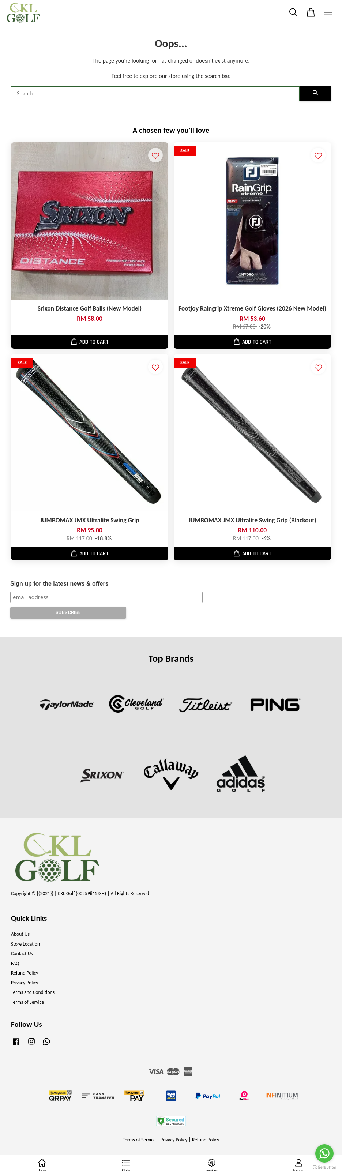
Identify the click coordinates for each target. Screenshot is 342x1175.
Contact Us (22, 953)
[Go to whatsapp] (324, 1153)
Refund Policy (24, 973)
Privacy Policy (24, 983)
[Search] (155, 93)
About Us (20, 934)
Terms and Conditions (33, 992)
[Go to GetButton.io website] (324, 1167)
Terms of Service (27, 1002)
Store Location (25, 944)
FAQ (15, 963)
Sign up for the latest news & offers (59, 584)
